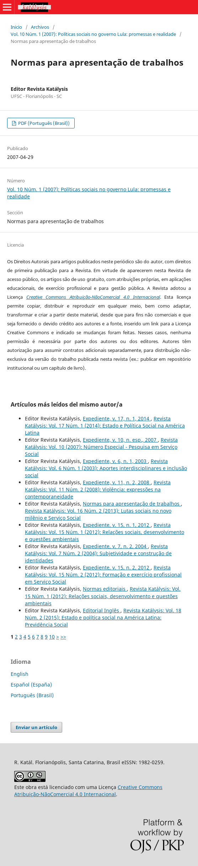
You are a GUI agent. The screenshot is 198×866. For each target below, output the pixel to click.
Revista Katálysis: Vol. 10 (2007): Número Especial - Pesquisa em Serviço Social (101, 446)
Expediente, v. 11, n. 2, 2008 (117, 482)
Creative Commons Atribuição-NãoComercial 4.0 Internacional (93, 297)
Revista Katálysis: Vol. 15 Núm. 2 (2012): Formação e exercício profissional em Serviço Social (103, 574)
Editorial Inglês (102, 610)
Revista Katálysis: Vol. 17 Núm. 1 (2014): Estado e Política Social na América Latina (105, 425)
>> (63, 636)
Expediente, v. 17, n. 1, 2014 (117, 418)
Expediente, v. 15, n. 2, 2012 (117, 567)
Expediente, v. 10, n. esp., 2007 (120, 439)
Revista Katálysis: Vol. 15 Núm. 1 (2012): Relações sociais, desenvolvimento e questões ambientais (104, 532)
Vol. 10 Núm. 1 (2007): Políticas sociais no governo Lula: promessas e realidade (93, 34)
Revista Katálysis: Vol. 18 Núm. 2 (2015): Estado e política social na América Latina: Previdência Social (103, 617)
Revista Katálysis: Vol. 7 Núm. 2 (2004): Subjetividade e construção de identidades (98, 553)
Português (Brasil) (32, 695)
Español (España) (31, 684)
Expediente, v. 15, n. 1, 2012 (117, 525)
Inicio (16, 27)
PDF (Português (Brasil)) (43, 123)
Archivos (40, 27)
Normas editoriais (105, 588)
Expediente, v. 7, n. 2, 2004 (115, 546)
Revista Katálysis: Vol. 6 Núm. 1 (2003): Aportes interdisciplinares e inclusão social (106, 468)
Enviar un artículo (36, 727)
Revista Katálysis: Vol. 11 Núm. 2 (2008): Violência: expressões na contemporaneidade (98, 489)
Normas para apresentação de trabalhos (132, 503)
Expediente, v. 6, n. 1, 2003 (115, 461)
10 (52, 636)
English (19, 674)
